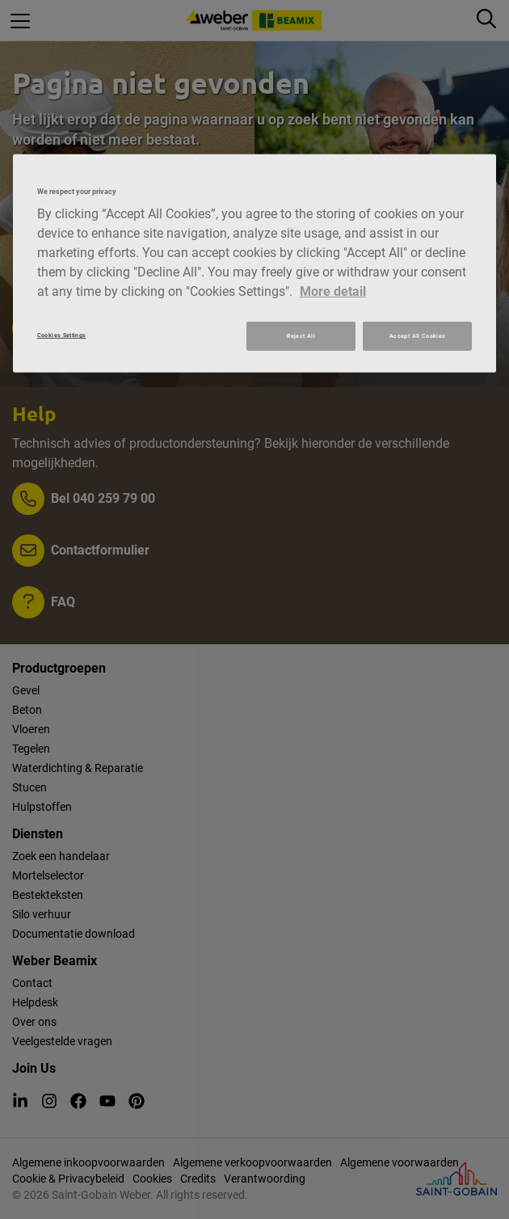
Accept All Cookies (417, 336)
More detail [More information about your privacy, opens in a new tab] (333, 291)
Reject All (301, 336)
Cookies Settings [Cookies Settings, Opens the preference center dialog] (61, 335)
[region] (255, 263)
